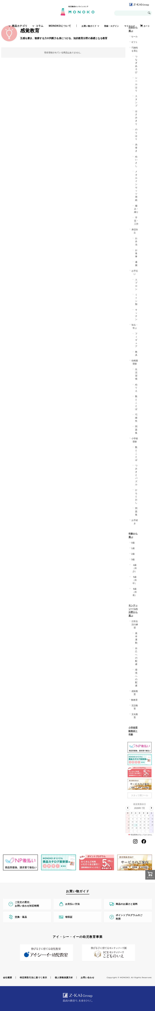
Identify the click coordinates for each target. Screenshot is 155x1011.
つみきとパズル (136, 475)
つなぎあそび (136, 64)
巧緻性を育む (135, 49)
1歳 (133, 548)
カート (146, 26)
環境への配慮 (136, 678)
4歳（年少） (135, 568)
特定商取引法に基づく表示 (33, 977)
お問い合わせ (87, 977)
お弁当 (136, 241)
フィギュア (136, 339)
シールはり (136, 84)
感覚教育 (135, 693)
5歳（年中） (135, 580)
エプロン (136, 284)
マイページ (129, 26)
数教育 (134, 700)
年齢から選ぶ (133, 535)
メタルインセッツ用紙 (136, 185)
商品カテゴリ (19, 26)
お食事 (136, 253)
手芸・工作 (136, 220)
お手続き (135, 522)
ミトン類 (136, 299)
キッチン (136, 314)
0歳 (133, 542)
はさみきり (136, 117)
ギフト (134, 42)
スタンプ (136, 101)
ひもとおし (136, 496)
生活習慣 (136, 374)
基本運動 (136, 638)
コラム (39, 26)
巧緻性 (136, 417)
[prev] (128, 808)
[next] (151, 808)
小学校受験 (135, 440)
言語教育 (135, 707)
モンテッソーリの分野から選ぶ (133, 610)
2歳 (133, 554)
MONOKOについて (60, 26)
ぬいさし (136, 161)
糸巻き (136, 147)
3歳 (133, 559)
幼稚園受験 (135, 362)
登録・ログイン (111, 26)
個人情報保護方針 (64, 977)
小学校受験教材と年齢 (133, 731)
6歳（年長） (135, 592)
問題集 (136, 429)
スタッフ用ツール (139, 795)
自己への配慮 (136, 656)
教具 (136, 353)
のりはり (136, 134)
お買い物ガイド (89, 26)
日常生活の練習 (135, 624)
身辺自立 (135, 231)
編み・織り (136, 208)
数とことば (136, 402)
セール (134, 36)
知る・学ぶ (135, 326)
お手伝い (135, 272)
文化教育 (135, 716)
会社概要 (7, 977)
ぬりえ (136, 387)
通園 (136, 263)
